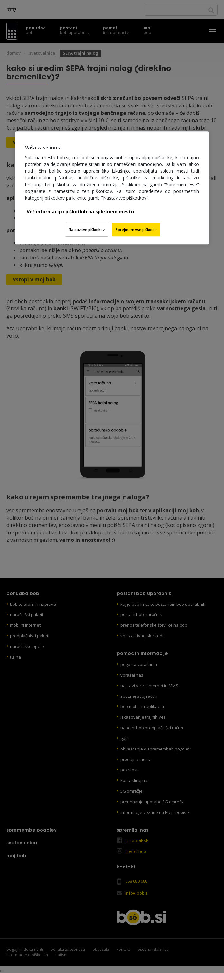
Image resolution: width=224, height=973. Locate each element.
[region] (112, 187)
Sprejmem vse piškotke (136, 229)
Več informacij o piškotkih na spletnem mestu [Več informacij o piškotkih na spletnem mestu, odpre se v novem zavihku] (80, 211)
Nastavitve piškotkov (87, 229)
